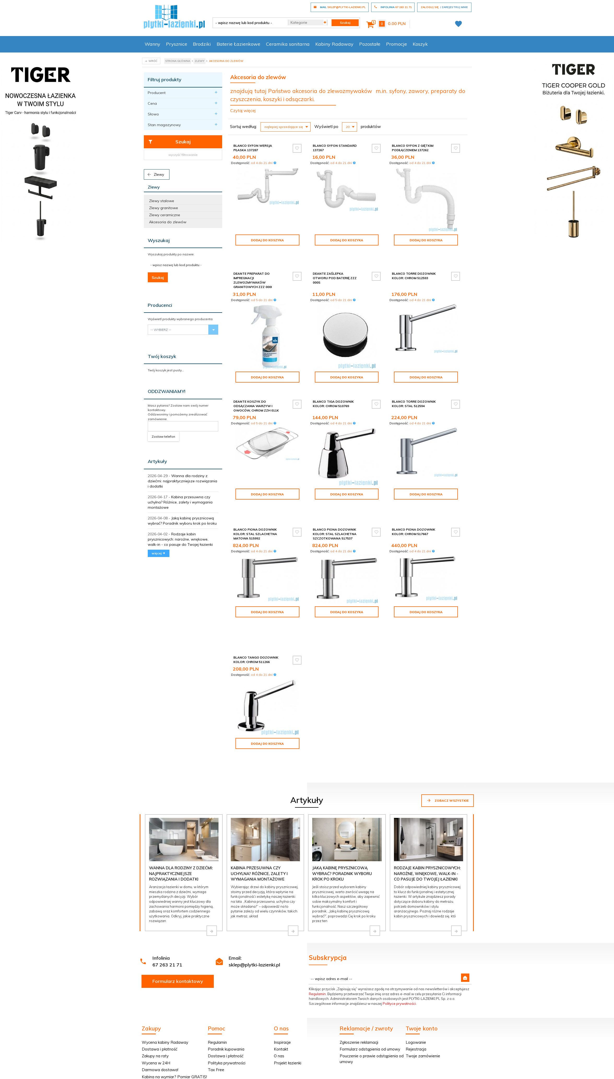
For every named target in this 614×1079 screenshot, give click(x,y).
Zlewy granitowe (163, 208)
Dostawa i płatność (159, 1049)
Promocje (396, 44)
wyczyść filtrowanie (183, 155)
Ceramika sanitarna (288, 44)
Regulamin (317, 994)
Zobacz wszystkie (448, 800)
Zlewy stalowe (161, 200)
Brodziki (202, 44)
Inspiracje (282, 1042)
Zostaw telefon (163, 436)
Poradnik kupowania (226, 1049)
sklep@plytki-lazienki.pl (254, 965)
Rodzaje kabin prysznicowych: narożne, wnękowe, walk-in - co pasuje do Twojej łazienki (180, 539)
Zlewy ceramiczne (164, 215)
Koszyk (420, 44)
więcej (159, 553)
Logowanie (416, 1042)
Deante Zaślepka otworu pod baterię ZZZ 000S (335, 278)
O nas (279, 1055)
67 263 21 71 (167, 965)
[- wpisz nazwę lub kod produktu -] (248, 22)
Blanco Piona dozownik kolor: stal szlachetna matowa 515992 (255, 533)
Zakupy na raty (155, 1055)
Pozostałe (369, 44)
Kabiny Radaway (334, 44)
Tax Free (216, 1069)
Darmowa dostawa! (160, 1069)
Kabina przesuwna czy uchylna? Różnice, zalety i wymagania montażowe (180, 502)
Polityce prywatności (399, 1003)
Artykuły (157, 461)
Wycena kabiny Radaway (165, 1042)
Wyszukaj (159, 240)
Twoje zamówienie (423, 1055)
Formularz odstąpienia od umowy (370, 1049)
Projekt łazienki (287, 1062)
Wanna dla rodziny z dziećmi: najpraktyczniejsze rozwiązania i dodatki (182, 481)
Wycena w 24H (156, 1062)
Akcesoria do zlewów (167, 222)
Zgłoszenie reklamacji (359, 1042)
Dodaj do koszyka (267, 240)
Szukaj (169, 141)
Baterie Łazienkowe (238, 44)
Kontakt (281, 1049)
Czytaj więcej (243, 110)
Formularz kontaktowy (177, 981)
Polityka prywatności (226, 1062)
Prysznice (176, 44)
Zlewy (155, 174)
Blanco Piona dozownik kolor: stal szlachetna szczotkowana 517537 (334, 533)
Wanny (152, 44)
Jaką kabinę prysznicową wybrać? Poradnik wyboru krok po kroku (342, 873)
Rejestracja (416, 1049)
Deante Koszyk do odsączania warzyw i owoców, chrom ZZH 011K (256, 406)
